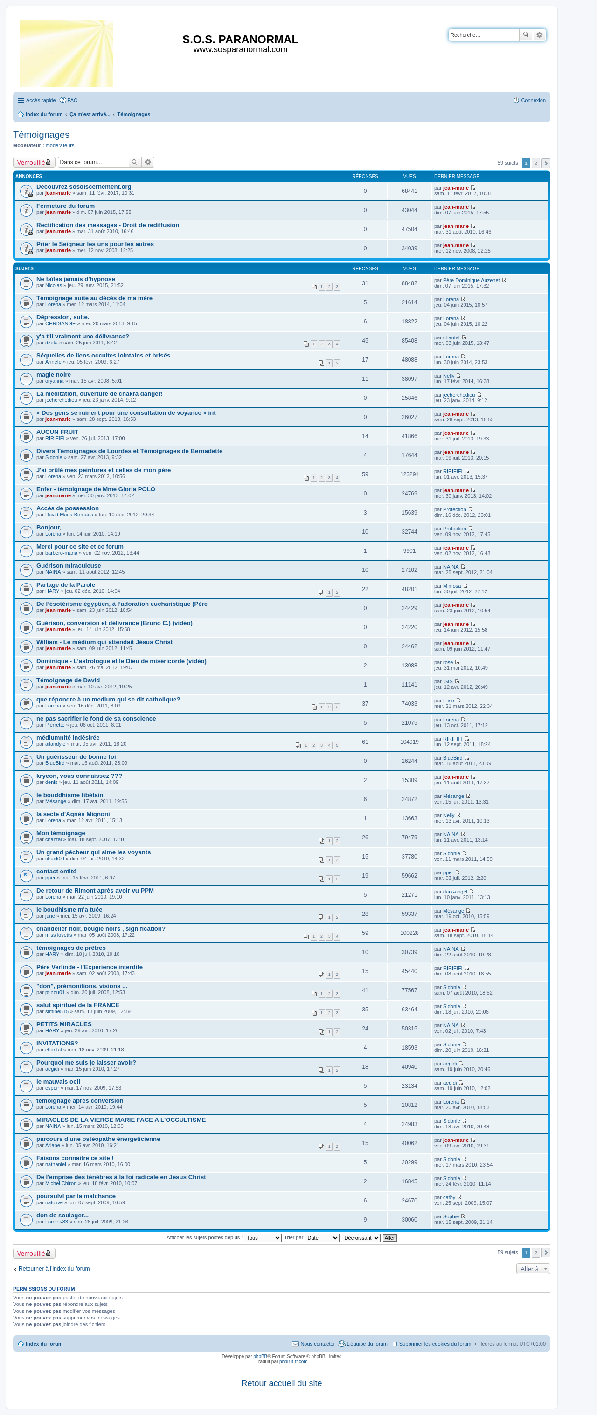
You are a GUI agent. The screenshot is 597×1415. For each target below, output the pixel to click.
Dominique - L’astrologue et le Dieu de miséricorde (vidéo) (121, 661)
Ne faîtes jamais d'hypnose (75, 278)
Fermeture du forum (65, 205)
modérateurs (60, 145)
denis (51, 782)
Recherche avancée (539, 35)
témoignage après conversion (80, 1100)
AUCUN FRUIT (57, 431)
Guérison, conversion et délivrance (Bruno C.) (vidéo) (114, 622)
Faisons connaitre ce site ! (75, 1157)
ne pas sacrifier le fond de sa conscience (96, 718)
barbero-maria (61, 553)
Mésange (55, 801)
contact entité (56, 871)
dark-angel (455, 891)
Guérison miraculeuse (68, 565)
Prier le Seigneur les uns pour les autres (95, 243)
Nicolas (53, 285)
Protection (454, 509)
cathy (449, 1197)
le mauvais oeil (58, 1081)
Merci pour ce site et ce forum (80, 546)
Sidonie (53, 457)
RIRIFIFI (55, 438)
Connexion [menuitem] (533, 100)
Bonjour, (48, 527)
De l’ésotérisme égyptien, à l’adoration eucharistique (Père (122, 603)
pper (50, 877)
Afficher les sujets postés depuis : (224, 1237)
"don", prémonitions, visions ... (81, 985)
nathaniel (55, 1164)
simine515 (57, 1011)
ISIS (448, 681)
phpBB (260, 1356)
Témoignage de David (68, 680)
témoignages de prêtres (71, 947)
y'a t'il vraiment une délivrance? (82, 336)
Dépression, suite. (63, 317)
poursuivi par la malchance (76, 1196)
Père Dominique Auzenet (471, 280)
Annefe (53, 361)
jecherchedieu (61, 400)
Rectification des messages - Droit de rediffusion (107, 224)
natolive (54, 1202)
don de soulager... (62, 1215)
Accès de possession (67, 508)
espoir (52, 1088)
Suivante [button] (545, 163)
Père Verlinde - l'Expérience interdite (89, 966)
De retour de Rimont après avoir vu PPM (95, 890)
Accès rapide (41, 100)
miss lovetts (58, 935)
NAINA (53, 572)
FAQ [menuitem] (73, 100)
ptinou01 (55, 992)
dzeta (51, 342)
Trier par (311, 1237)
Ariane (52, 1145)
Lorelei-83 (56, 1221)
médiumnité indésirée (68, 737)
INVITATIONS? (57, 1043)
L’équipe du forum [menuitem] (367, 1343)
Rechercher (526, 35)
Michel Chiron (60, 1183)
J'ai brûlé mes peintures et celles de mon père (103, 470)
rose (448, 662)
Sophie (451, 1216)
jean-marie (58, 193)
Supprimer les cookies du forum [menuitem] (435, 1343)
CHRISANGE (60, 323)
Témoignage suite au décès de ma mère (94, 298)
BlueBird (55, 763)
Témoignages (41, 135)
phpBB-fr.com (293, 1361)
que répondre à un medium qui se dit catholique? (108, 699)
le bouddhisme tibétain (70, 794)
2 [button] (536, 162)
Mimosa (452, 586)
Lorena (53, 304)
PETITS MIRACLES (64, 1024)
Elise (448, 700)
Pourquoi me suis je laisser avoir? (86, 1062)
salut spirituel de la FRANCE (77, 1005)
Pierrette (55, 725)
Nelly (448, 375)
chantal (451, 337)
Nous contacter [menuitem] (317, 1343)
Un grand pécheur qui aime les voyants (93, 852)
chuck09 (54, 858)
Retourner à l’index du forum (54, 1268)
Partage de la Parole (65, 584)
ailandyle (55, 744)
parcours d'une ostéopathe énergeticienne (98, 1138)
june (50, 916)
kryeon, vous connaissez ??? (79, 775)
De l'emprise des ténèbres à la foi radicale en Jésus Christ (121, 1177)
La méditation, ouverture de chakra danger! (99, 393)
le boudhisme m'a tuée (69, 909)
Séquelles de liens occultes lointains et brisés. (104, 355)
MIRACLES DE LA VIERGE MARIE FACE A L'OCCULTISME (121, 1119)
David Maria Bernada (69, 514)
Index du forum (44, 1343)
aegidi (52, 1069)
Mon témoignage (60, 833)
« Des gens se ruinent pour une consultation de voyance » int (126, 412)
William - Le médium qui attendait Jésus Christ (104, 642)
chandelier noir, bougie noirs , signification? (101, 928)
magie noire (53, 374)
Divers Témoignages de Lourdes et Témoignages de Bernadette (129, 450)
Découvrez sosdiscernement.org (84, 186)
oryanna (54, 381)
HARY (52, 591)
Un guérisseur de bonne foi (76, 756)
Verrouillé (31, 162)
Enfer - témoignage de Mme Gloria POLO (95, 489)
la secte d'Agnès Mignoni (73, 814)
